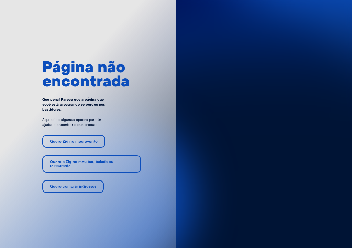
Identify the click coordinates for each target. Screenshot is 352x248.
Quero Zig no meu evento (74, 142)
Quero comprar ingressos (73, 187)
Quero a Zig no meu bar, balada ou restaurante (81, 164)
